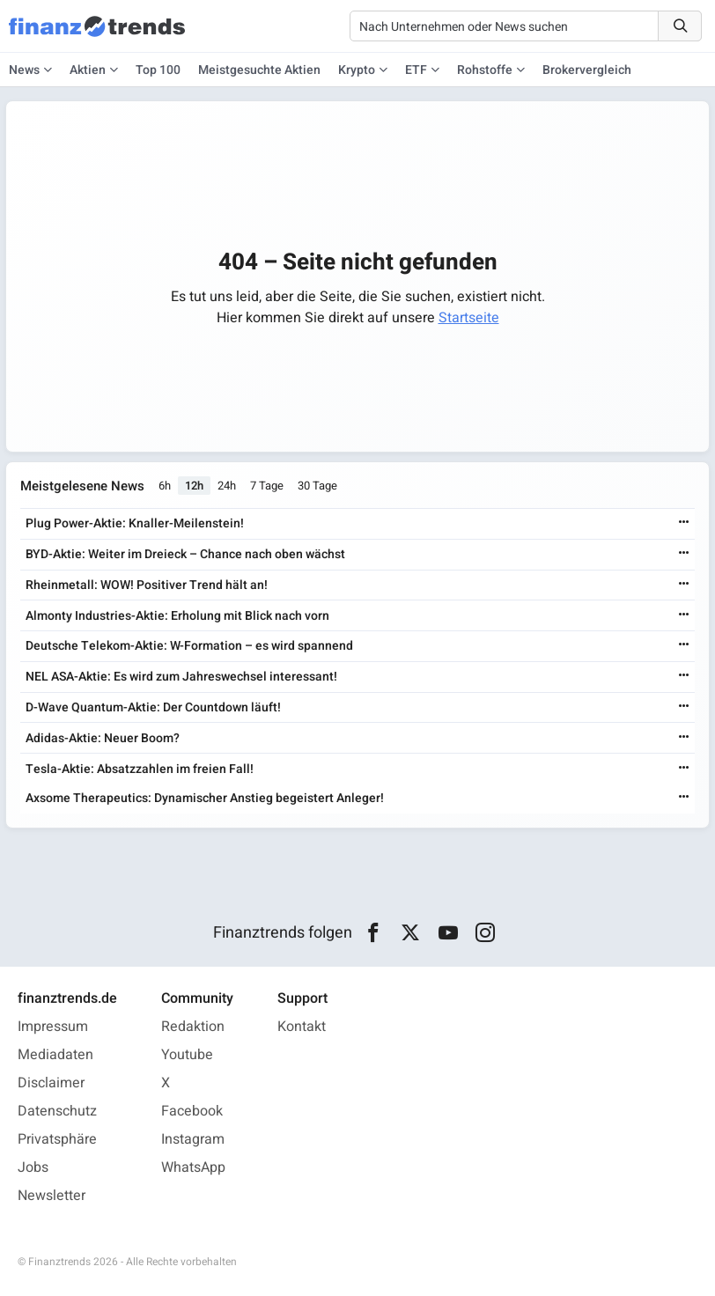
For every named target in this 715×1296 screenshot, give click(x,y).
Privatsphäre (57, 1139)
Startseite (469, 317)
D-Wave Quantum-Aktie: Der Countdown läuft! (153, 707)
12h (194, 486)
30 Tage (317, 486)
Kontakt (301, 1026)
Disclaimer (51, 1083)
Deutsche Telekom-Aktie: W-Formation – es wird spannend (189, 646)
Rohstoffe (484, 70)
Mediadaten (55, 1054)
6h (164, 486)
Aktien (88, 70)
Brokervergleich (586, 70)
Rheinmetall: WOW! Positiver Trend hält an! (147, 585)
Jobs (33, 1167)
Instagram (193, 1139)
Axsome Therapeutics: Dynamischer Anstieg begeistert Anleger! (205, 798)
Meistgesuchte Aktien (259, 70)
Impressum (53, 1026)
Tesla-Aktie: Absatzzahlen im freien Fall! (140, 769)
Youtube (187, 1054)
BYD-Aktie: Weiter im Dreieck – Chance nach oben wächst (185, 554)
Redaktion (193, 1026)
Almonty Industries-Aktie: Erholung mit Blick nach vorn (177, 616)
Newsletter (51, 1195)
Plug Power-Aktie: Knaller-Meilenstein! (135, 523)
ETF (416, 70)
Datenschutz (57, 1111)
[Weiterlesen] (684, 523)
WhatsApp (193, 1167)
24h (226, 486)
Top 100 (158, 70)
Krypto (356, 70)
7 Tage (267, 486)
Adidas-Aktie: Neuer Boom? (103, 738)
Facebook (192, 1111)
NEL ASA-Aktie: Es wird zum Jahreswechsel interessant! (181, 676)
